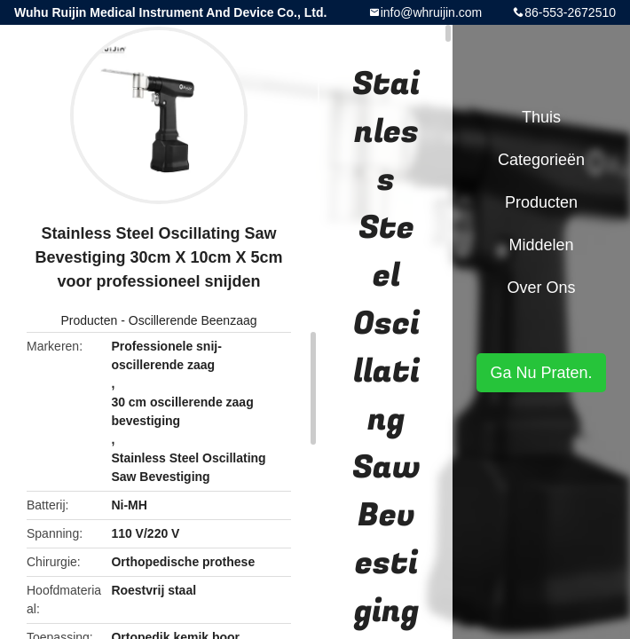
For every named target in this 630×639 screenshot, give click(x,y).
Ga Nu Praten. (541, 373)
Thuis (541, 117)
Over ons (541, 287)
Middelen (540, 245)
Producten (88, 320)
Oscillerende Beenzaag (193, 320)
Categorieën (541, 160)
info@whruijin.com (432, 12)
